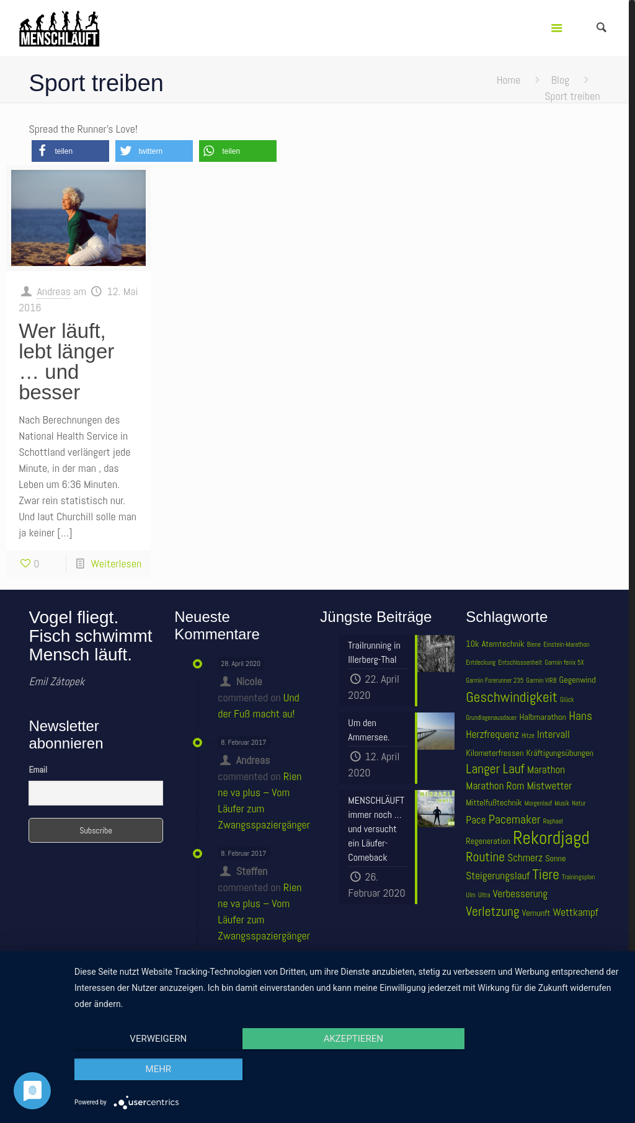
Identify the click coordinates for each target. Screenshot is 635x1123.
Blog (560, 80)
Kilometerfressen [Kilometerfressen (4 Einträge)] (494, 752)
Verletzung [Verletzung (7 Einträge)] (492, 911)
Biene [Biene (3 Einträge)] (534, 645)
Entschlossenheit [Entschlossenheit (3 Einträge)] (520, 663)
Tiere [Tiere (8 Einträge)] (545, 874)
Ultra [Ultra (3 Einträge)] (484, 895)
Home (509, 80)
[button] (70, 151)
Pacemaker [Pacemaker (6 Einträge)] (515, 819)
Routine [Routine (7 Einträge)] (485, 856)
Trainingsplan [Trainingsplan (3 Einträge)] (578, 877)
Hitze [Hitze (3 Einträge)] (528, 736)
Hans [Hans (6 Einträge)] (580, 716)
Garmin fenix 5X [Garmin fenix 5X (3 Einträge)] (564, 663)
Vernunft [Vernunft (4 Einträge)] (536, 912)
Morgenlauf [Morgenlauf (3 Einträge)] (538, 803)
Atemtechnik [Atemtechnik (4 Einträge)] (503, 643)
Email (38, 769)
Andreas (53, 291)
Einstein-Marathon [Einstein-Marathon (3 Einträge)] (566, 645)
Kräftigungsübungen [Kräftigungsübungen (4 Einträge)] (559, 752)
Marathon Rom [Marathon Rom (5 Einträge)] (495, 785)
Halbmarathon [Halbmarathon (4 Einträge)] (542, 716)
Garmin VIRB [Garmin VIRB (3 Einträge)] (541, 681)
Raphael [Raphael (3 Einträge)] (553, 821)
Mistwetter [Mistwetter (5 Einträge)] (549, 785)
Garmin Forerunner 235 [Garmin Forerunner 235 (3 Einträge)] (494, 681)
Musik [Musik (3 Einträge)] (561, 803)
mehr (541, 1069)
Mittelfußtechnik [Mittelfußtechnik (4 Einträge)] (494, 802)
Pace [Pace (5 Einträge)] (476, 820)
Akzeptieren (348, 1069)
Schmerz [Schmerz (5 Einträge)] (525, 857)
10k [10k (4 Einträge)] (472, 643)
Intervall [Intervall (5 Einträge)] (553, 734)
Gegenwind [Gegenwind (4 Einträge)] (577, 679)
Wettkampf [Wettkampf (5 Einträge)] (575, 912)
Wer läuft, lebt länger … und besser (66, 361)
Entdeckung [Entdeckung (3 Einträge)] (480, 663)
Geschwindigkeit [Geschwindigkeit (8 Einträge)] (511, 697)
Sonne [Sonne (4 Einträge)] (555, 858)
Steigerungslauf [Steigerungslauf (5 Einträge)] (498, 875)
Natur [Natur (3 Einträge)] (578, 803)
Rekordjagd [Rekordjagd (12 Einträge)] (551, 838)
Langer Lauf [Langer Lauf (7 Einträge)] (495, 768)
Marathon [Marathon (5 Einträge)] (546, 769)
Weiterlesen (116, 563)
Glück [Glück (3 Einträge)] (567, 700)
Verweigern (156, 1069)
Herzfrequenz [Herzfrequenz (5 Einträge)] (492, 734)
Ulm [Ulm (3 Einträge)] (471, 895)
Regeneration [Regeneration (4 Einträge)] (488, 840)
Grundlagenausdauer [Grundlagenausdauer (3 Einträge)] (491, 718)
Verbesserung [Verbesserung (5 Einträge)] (520, 893)
